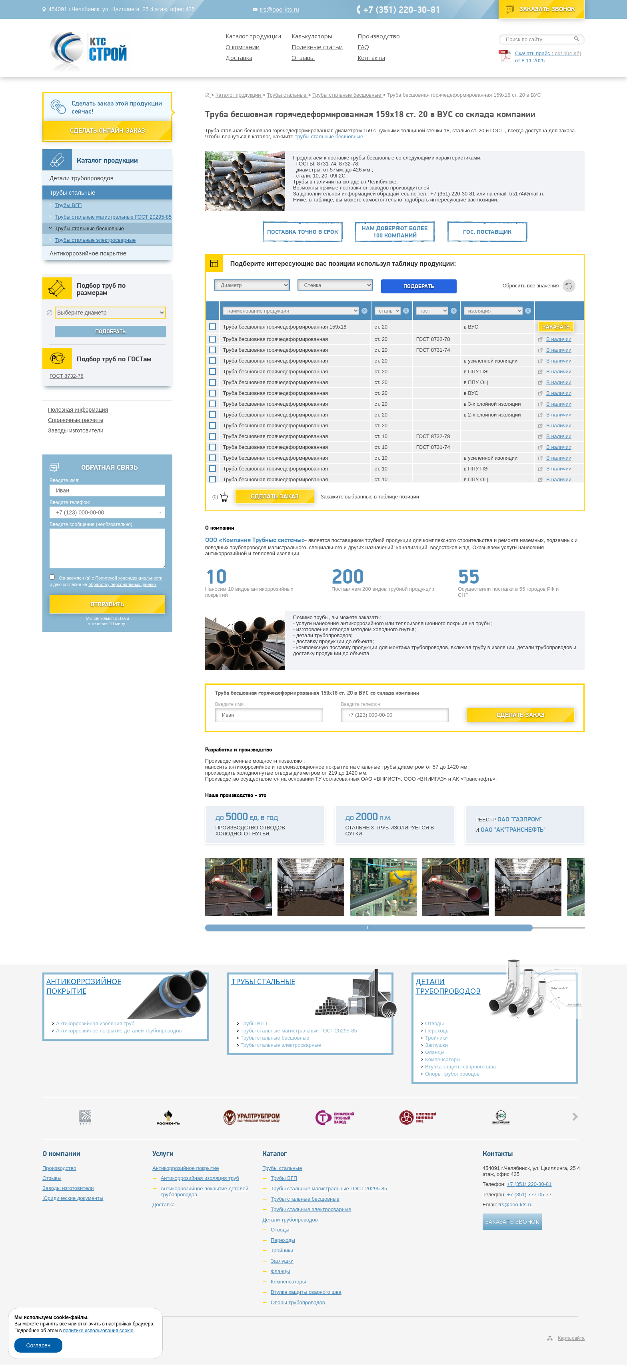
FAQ (363, 47)
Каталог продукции (253, 36)
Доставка (239, 58)
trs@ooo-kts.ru (279, 9)
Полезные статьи (317, 47)
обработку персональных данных (122, 584)
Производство (378, 36)
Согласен (38, 1345)
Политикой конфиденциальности (128, 578)
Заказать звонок (547, 9)
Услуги (163, 1153)
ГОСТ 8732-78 (67, 376)
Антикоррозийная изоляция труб (95, 1023)
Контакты (371, 58)
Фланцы (434, 1052)
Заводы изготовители (76, 430)
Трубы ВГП (68, 205)
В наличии (558, 339)
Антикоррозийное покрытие (88, 253)
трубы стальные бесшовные (329, 136)
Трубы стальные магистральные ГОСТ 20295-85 (113, 217)
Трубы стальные (72, 192)
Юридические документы (72, 1198)
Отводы (434, 1023)
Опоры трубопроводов (452, 1074)
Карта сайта (571, 1338)
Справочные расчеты (75, 420)
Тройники (436, 1038)
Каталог (274, 1153)
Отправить (107, 604)
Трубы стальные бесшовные (89, 228)
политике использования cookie (98, 1330)
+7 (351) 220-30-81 (401, 9)
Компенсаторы (442, 1059)
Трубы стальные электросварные (95, 240)
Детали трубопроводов (82, 178)
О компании (243, 47)
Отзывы (303, 58)
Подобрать (418, 286)
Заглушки (436, 1045)
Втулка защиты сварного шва (460, 1067)
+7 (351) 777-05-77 (529, 1195)
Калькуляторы (312, 36)
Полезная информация (78, 410)
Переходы (437, 1031)
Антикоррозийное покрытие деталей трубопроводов (119, 1031)
